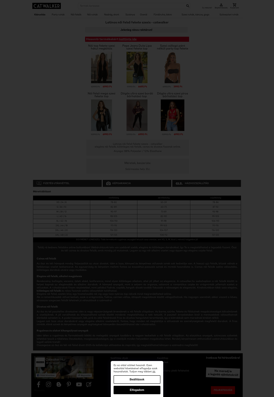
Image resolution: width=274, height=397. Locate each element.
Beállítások (137, 379)
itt (153, 371)
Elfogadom (137, 389)
